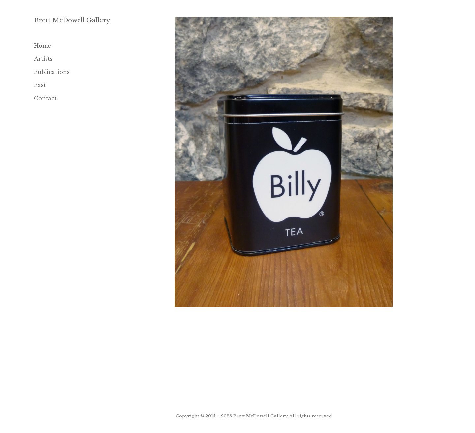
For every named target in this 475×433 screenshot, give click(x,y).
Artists (43, 58)
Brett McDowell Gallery (72, 20)
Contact (45, 98)
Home (42, 45)
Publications (52, 72)
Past (40, 85)
